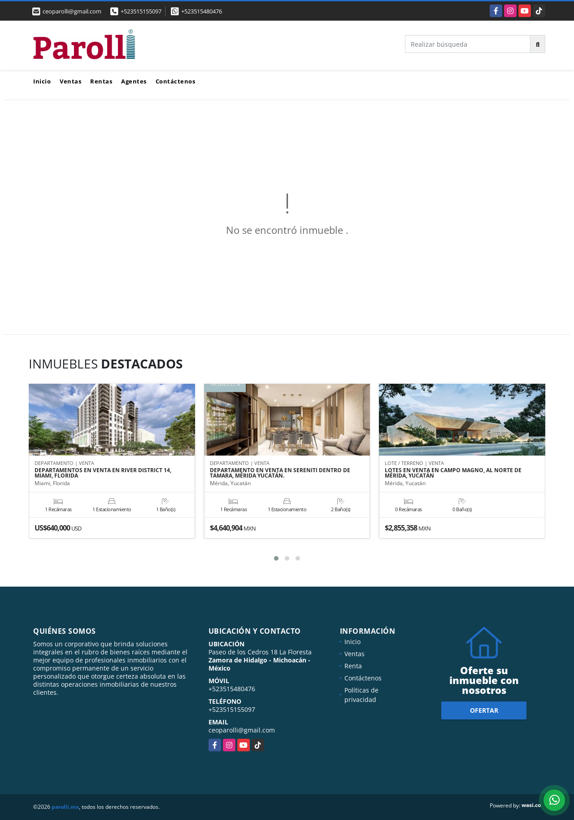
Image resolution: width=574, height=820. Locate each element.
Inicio (42, 81)
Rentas (101, 81)
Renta (353, 666)
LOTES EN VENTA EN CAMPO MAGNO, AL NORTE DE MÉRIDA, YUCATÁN (453, 473)
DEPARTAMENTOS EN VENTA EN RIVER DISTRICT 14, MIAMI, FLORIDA (103, 473)
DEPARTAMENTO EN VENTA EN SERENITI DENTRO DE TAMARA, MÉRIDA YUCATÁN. (280, 473)
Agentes (134, 81)
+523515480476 (201, 11)
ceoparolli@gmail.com (242, 730)
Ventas (70, 81)
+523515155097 (141, 11)
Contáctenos (176, 81)
